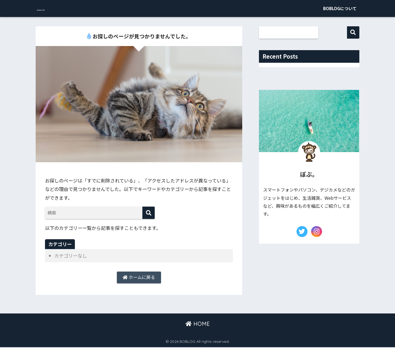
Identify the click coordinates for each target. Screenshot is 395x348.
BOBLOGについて (340, 8)
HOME (197, 324)
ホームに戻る (139, 277)
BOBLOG (51, 8)
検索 (353, 32)
